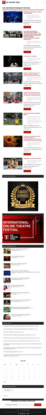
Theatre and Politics (33, 99)
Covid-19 (33, 143)
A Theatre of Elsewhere (30, 56)
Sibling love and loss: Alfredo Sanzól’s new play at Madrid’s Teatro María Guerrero (18, 340)
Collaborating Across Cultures (32, 59)
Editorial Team (23, 412)
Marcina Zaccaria (15, 286)
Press (37, 412)
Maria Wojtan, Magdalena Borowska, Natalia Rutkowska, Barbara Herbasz (33, 16)
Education (31, 78)
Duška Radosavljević (16, 264)
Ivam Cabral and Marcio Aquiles (36, 97)
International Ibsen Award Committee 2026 (20, 308)
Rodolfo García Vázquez (35, 142)
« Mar (4, 381)
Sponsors (33, 412)
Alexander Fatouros (15, 250)
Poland (40, 17)
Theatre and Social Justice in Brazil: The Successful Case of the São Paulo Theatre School (32, 94)
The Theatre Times (25, 410)
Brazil (28, 78)
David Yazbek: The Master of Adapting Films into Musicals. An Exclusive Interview (18, 326)
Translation (35, 60)
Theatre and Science (30, 144)
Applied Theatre (33, 121)
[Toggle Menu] (43, 2)
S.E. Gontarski (33, 58)
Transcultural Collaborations (34, 42)
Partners (28, 412)
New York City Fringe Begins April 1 (10, 351)
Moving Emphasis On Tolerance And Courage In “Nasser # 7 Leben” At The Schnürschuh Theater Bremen (22, 343)
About (5, 412)
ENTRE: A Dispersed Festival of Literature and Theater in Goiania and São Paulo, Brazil (32, 74)
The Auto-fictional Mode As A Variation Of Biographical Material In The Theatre (18, 329)
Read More (27, 27)
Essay (37, 17)
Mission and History (11, 412)
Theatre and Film (30, 60)
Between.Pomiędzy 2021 (31, 161)
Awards (17, 412)
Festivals (30, 122)
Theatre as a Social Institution (32, 158)
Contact (40, 412)
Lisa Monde (14, 257)
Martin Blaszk (33, 41)
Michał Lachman (33, 160)
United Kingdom (30, 18)
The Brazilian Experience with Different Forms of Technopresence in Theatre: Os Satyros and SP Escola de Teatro (33, 138)
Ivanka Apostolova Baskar (17, 279)
